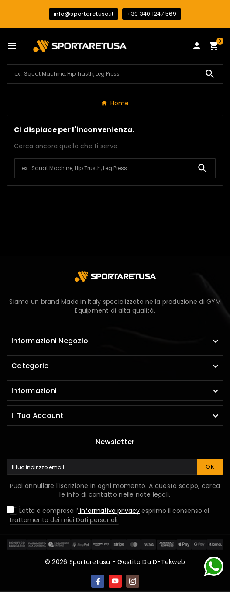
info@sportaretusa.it (83, 13)
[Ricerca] (102, 74)
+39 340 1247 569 (151, 13)
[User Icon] (197, 46)
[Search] (210, 74)
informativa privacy (109, 510)
